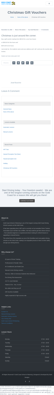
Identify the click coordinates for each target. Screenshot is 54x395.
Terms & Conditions (7, 323)
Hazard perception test (9, 159)
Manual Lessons (8, 132)
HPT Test (6, 149)
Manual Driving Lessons (8, 314)
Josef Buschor (34, 29)
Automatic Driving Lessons (9, 316)
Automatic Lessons (8, 127)
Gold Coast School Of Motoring (10, 321)
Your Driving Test (6, 318)
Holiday (5, 163)
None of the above (22, 17)
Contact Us (4, 311)
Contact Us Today (26, 200)
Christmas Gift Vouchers (10, 168)
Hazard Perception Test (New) (11, 154)
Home (12, 17)
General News (7, 109)
